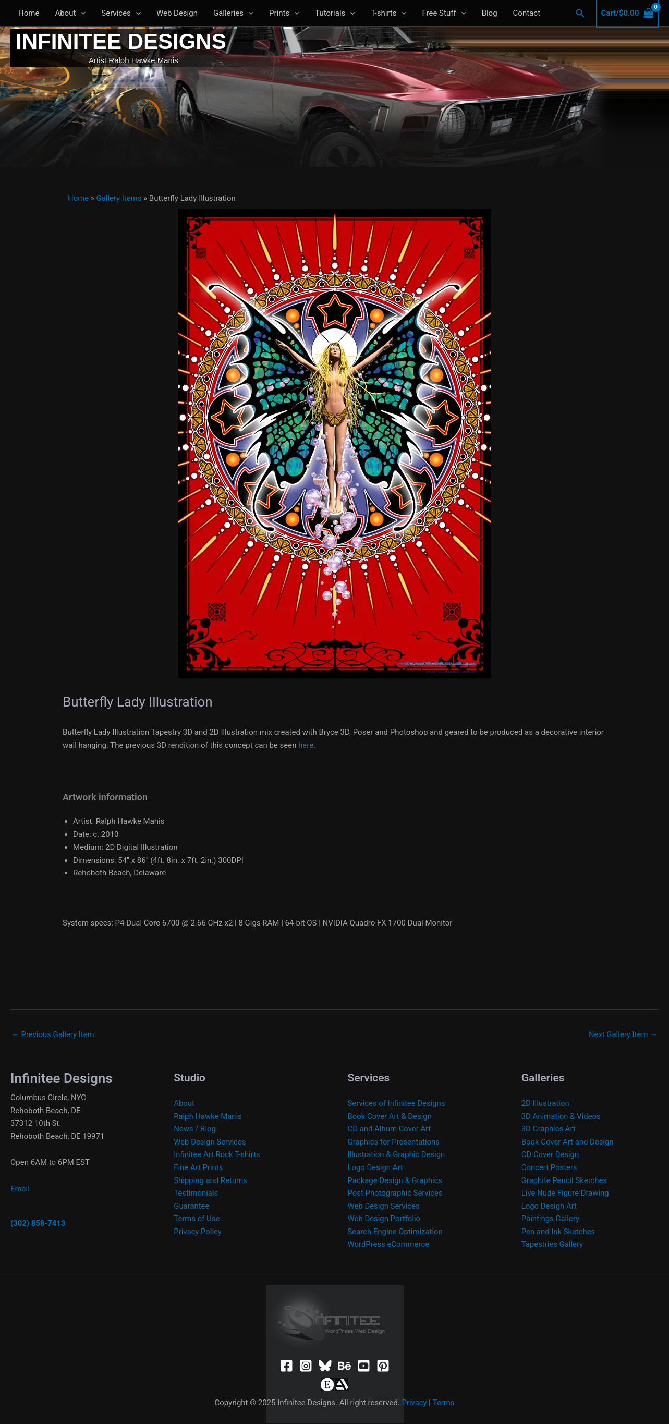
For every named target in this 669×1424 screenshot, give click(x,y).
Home (28, 13)
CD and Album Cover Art (390, 1129)
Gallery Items (119, 198)
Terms (444, 1403)
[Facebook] (286, 1367)
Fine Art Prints (198, 1168)
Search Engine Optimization (396, 1232)
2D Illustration (545, 1103)
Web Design (177, 13)
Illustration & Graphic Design (397, 1155)
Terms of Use (197, 1219)
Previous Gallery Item (53, 1034)
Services (121, 13)
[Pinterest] (383, 1367)
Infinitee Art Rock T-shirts (217, 1155)
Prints (284, 13)
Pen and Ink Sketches (558, 1232)
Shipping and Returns (211, 1181)
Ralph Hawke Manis (208, 1116)
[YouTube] (363, 1367)
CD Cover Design (550, 1155)
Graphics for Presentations (394, 1142)
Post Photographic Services (396, 1194)
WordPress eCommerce (389, 1245)
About (70, 13)
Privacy (414, 1403)
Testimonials (196, 1194)
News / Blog (195, 1129)
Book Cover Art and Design (567, 1142)
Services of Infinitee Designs (397, 1103)
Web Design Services (210, 1142)
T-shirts (388, 13)
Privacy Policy (198, 1232)
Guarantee (192, 1206)
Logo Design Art (376, 1168)
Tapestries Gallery (552, 1245)
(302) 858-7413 (38, 1223)
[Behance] (344, 1367)
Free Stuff (444, 13)
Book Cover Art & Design (390, 1116)
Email (20, 1189)
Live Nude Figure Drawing (565, 1194)
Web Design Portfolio (384, 1219)
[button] (580, 13)
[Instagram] (305, 1367)
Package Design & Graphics (395, 1181)
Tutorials (335, 13)
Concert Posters (549, 1168)
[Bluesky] (325, 1367)
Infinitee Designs (121, 41)
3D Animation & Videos (561, 1116)
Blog (489, 13)
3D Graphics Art (548, 1129)
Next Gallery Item (623, 1034)
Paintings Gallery (550, 1219)
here (305, 745)
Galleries (233, 13)
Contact (526, 13)
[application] (81, 13)
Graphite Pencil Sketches (564, 1181)
